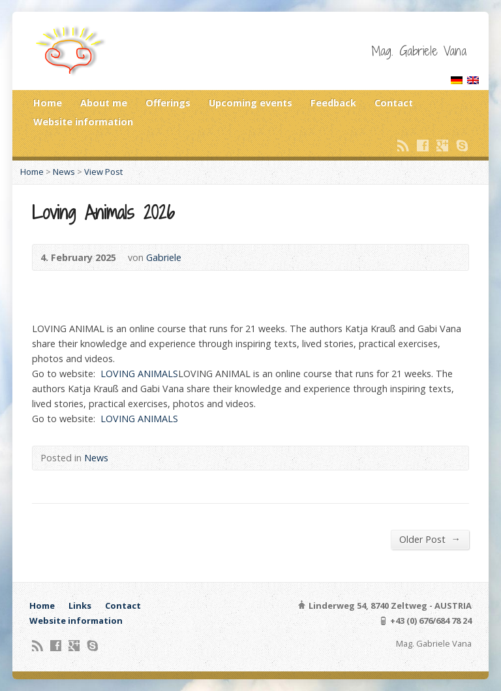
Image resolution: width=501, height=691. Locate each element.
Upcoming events (250, 103)
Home (47, 103)
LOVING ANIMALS (139, 373)
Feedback (333, 103)
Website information (83, 121)
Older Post (429, 538)
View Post (103, 171)
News (64, 171)
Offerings (167, 103)
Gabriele (163, 257)
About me (103, 103)
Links (79, 605)
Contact (393, 103)
